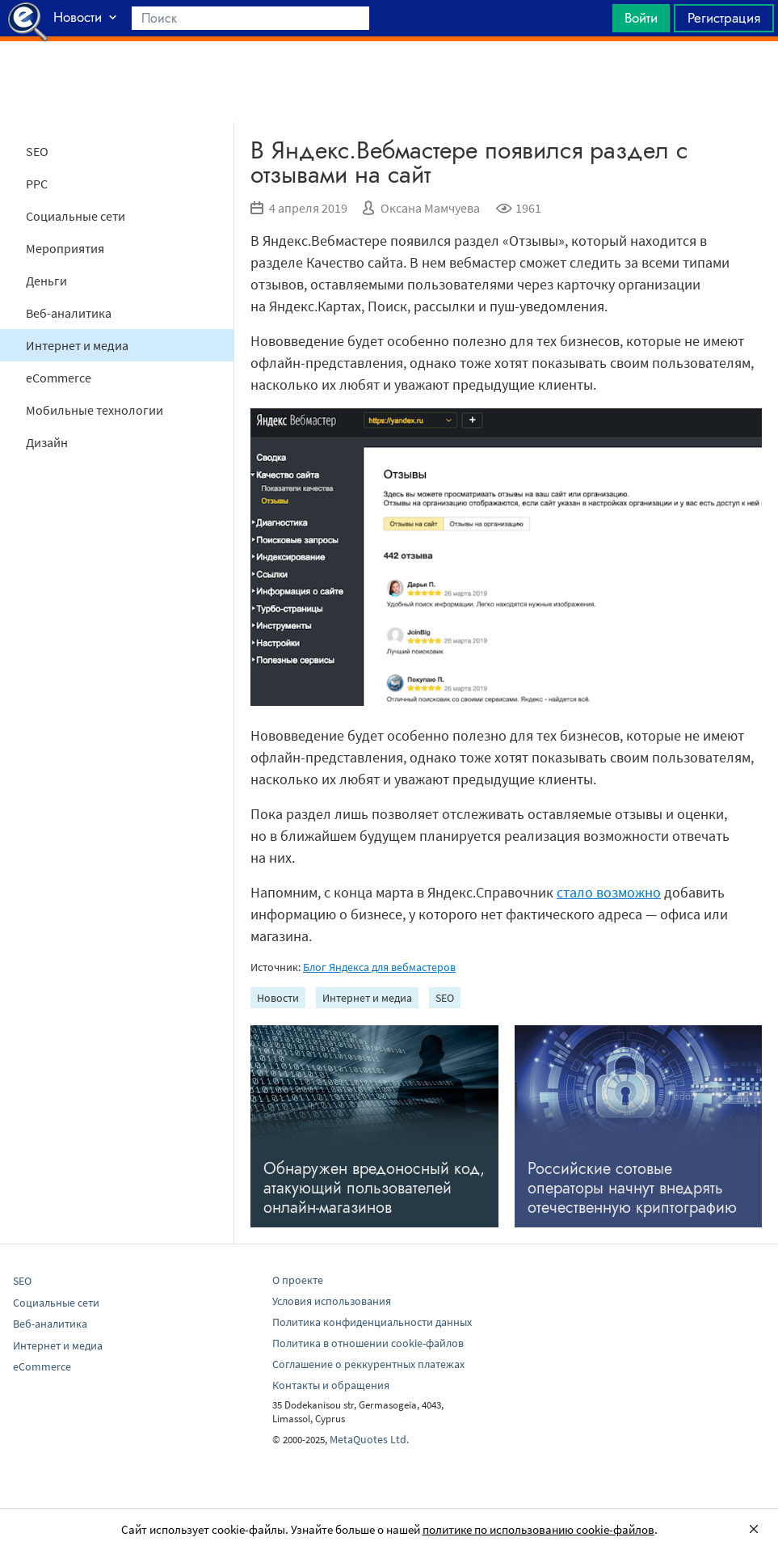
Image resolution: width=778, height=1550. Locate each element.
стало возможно (609, 892)
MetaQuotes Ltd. (369, 1439)
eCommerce (58, 378)
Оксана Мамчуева (430, 208)
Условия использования (331, 1301)
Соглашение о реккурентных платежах (368, 1364)
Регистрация (724, 17)
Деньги (46, 280)
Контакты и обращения (330, 1385)
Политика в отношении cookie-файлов (368, 1343)
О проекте (297, 1280)
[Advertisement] (389, 81)
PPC (37, 183)
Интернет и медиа (77, 345)
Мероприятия (65, 248)
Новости (278, 997)
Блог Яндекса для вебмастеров (379, 967)
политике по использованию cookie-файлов (538, 1529)
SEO (37, 151)
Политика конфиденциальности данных (372, 1322)
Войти (641, 17)
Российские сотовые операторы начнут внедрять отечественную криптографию (632, 1188)
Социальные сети (75, 216)
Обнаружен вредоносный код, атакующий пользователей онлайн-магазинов (374, 1188)
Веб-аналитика (68, 313)
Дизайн (47, 442)
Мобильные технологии (94, 410)
